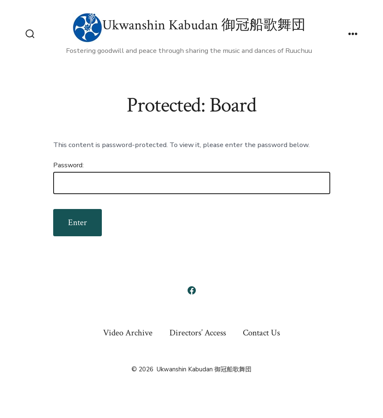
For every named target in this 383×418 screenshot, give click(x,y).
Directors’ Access (197, 332)
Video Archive (128, 332)
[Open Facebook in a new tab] (191, 290)
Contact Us (261, 332)
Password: (191, 177)
